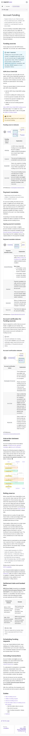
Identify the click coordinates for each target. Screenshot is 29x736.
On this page (5, 9)
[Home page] (2, 6)
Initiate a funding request (11, 698)
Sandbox (7, 714)
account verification (16, 447)
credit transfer (20, 58)
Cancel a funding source (11, 700)
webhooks (5, 573)
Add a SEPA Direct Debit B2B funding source (14, 107)
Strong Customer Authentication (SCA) (13, 232)
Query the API (21, 508)
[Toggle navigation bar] (2, 2)
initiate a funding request (11, 112)
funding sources (12, 445)
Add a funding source (10, 696)
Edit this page (5, 721)
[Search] (27, 2)
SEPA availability (7, 567)
